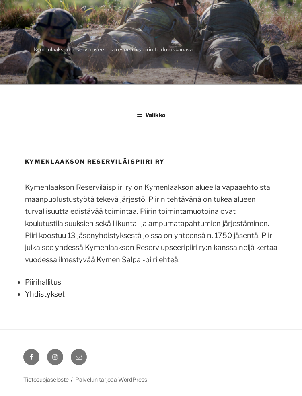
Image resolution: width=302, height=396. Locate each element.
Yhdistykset (45, 294)
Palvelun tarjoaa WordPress (111, 379)
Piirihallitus (43, 282)
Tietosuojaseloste (46, 379)
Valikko (151, 114)
